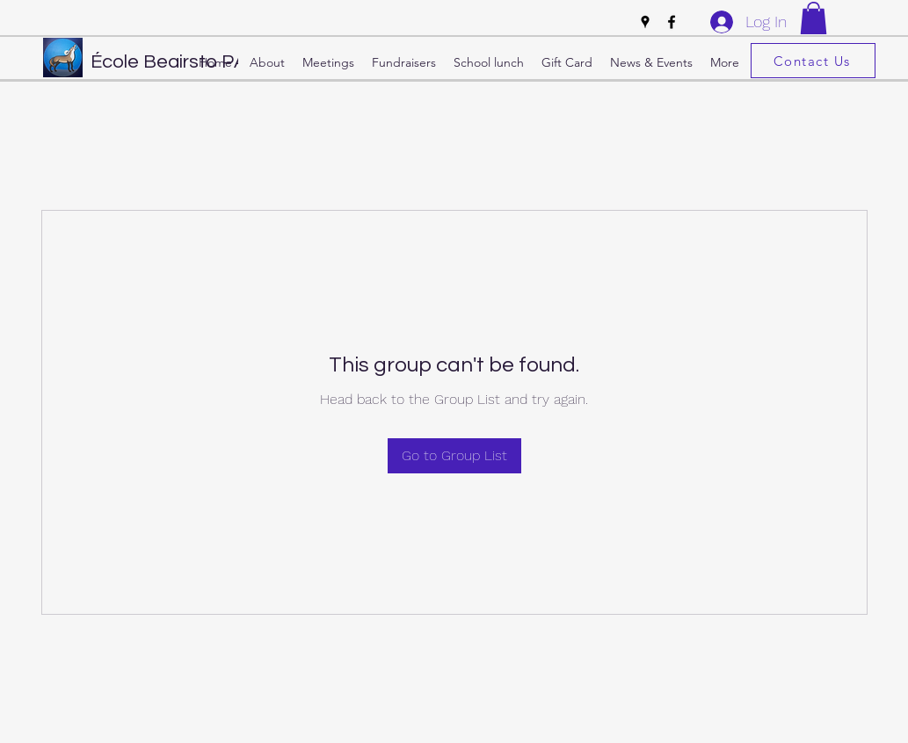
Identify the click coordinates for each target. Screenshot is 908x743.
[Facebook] (671, 22)
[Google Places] (645, 22)
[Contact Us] (813, 60)
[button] (813, 18)
